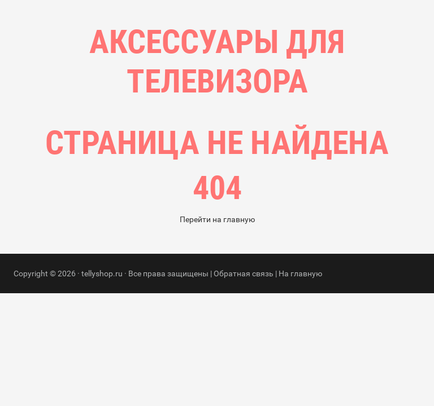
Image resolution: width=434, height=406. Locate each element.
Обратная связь (244, 353)
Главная (149, 152)
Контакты (264, 152)
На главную (300, 353)
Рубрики (204, 152)
